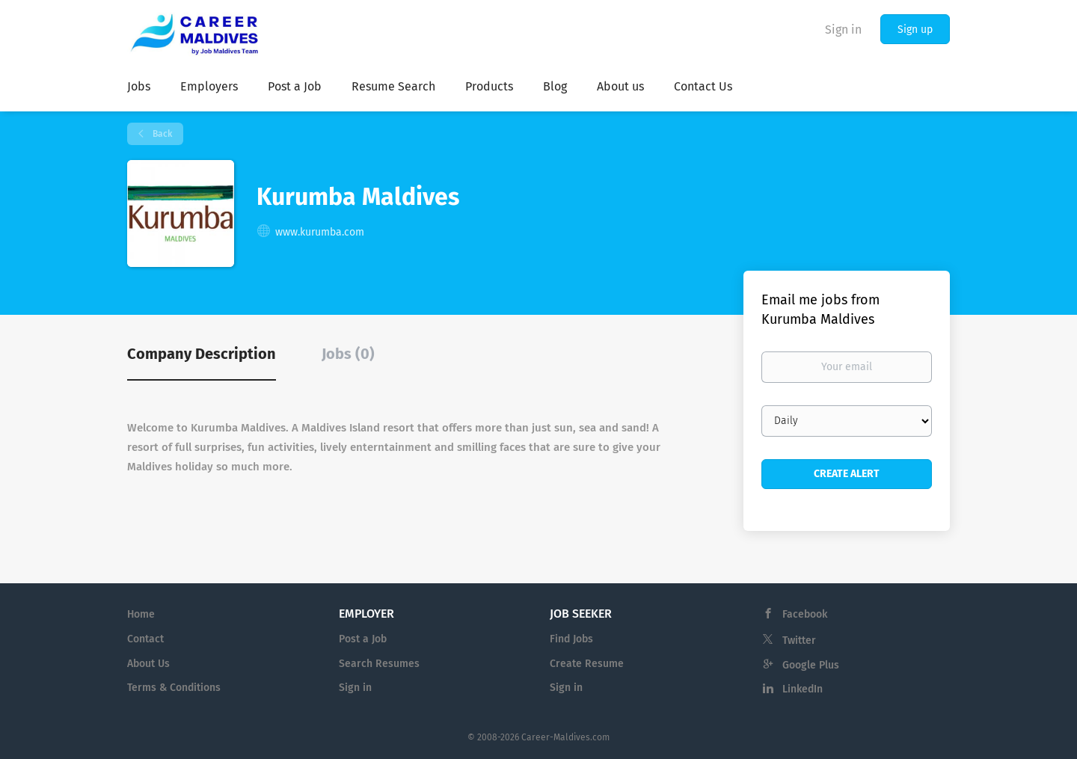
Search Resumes (379, 663)
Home (141, 614)
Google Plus (810, 665)
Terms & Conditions (174, 687)
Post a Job (363, 639)
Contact (145, 639)
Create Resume (587, 663)
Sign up (915, 29)
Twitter (799, 640)
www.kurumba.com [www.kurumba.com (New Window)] (319, 232)
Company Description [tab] (201, 354)
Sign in (843, 29)
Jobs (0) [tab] (348, 354)
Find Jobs (571, 639)
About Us (148, 663)
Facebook (804, 614)
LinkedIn (802, 689)
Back (161, 134)
